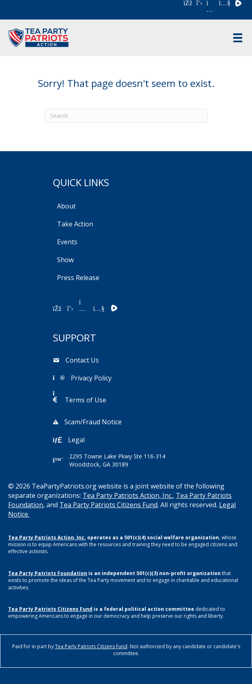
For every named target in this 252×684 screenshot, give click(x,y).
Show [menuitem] (65, 259)
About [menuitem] (66, 206)
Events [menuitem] (67, 241)
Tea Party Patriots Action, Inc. (128, 495)
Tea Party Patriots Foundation (47, 573)
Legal (76, 439)
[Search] (126, 116)
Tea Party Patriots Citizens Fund (108, 504)
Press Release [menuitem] (78, 277)
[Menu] (238, 38)
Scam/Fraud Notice (93, 421)
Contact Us (82, 360)
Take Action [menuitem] (75, 223)
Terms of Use (85, 399)
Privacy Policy (91, 377)
